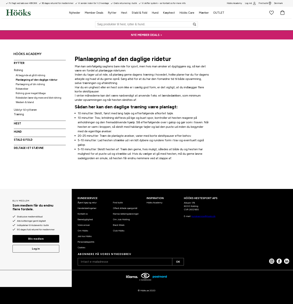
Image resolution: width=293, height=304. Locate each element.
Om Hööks (83, 230)
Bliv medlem (36, 238)
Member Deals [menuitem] (94, 12)
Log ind (250, 3)
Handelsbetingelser (87, 208)
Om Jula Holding (121, 219)
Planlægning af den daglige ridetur (37, 79)
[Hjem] (36, 12)
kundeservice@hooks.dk (203, 216)
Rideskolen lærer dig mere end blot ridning (38, 97)
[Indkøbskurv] (282, 12)
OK (178, 261)
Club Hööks (118, 230)
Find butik (265, 3)
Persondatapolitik (86, 242)
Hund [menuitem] (155, 12)
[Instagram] (271, 261)
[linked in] (286, 261)
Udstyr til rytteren (25, 109)
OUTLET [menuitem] (218, 12)
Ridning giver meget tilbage (31, 93)
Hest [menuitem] (124, 12)
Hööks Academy (154, 202)
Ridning (18, 70)
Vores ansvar (84, 225)
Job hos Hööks (85, 236)
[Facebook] (279, 261)
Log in (36, 248)
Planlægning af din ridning (30, 84)
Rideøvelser (22, 88)
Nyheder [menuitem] (74, 12)
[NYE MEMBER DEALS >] (146, 34)
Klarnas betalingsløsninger (126, 214)
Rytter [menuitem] (112, 12)
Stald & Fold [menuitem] (139, 12)
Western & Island (25, 102)
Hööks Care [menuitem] (186, 12)
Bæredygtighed (85, 219)
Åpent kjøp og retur (87, 202)
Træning (19, 114)
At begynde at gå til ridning (30, 75)
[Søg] (146, 24)
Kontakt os (83, 214)
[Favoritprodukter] (271, 12)
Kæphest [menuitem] (169, 12)
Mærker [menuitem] (204, 12)
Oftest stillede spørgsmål (125, 208)
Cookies (81, 247)
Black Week (118, 225)
